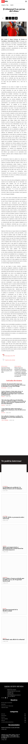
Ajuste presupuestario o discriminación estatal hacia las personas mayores (13, 548)
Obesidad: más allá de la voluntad (13, 639)
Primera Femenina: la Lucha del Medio (10, 727)
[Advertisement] (14, 657)
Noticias (3, 412)
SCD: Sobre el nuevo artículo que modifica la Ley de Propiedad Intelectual (13, 580)
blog (7, 5)
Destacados (3, 387)
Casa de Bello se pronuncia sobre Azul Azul (13, 517)
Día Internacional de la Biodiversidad (10, 610)
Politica (3, 396)
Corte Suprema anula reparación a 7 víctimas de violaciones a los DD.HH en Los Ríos (13, 410)
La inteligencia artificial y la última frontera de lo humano (12, 488)
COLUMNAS (5, 486)
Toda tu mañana (4, 420)
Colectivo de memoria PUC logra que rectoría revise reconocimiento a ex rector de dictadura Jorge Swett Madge (13, 385)
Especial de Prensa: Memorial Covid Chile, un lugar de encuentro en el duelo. (6, 370)
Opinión (11, 5)
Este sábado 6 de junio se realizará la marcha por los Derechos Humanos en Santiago (12, 417)
